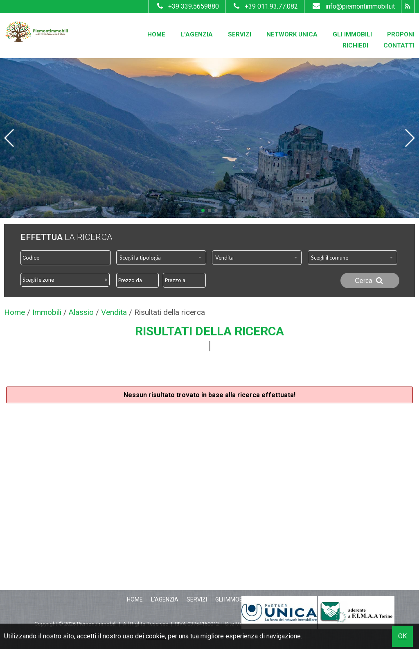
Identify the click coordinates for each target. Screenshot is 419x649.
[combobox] (161, 257)
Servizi (239, 34)
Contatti (398, 45)
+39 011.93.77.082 (265, 6)
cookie (155, 636)
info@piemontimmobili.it (353, 6)
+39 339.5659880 (187, 6)
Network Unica (292, 34)
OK (402, 636)
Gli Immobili (352, 34)
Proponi (400, 34)
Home (156, 34)
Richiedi (355, 45)
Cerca (370, 280)
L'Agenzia (196, 34)
